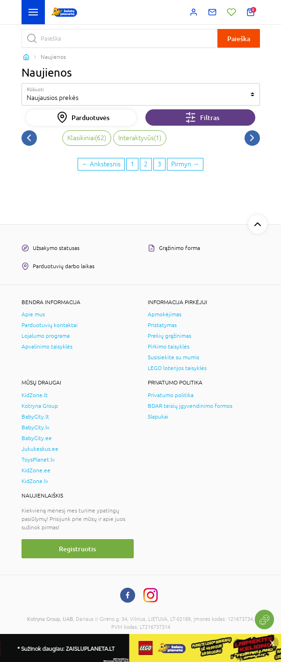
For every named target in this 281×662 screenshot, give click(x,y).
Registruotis (77, 549)
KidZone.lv (35, 481)
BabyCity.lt (35, 416)
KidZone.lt (35, 395)
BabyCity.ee (37, 438)
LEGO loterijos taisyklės (177, 368)
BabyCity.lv (36, 427)
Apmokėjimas (164, 314)
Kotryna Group (40, 406)
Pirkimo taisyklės (168, 346)
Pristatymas (162, 325)
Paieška (238, 39)
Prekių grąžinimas (169, 336)
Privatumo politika (171, 395)
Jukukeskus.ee (40, 449)
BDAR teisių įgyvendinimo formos (190, 406)
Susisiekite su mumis (173, 357)
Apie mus (33, 314)
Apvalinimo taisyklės (47, 346)
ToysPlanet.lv (38, 459)
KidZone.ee (36, 470)
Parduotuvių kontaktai (50, 325)
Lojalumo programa (46, 336)
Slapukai (158, 416)
